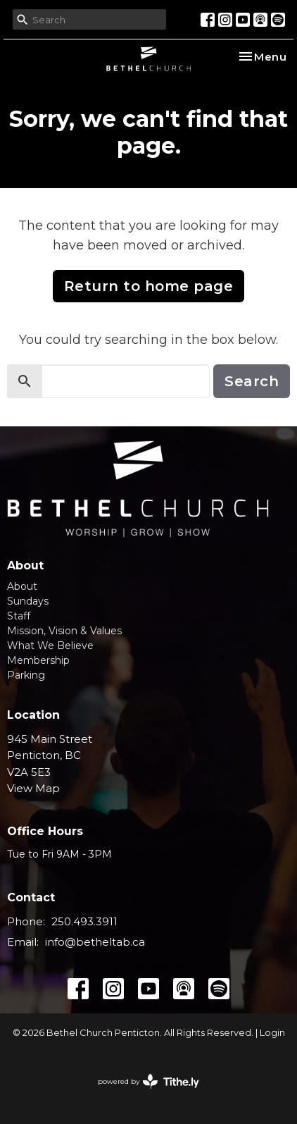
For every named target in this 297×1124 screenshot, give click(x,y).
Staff (18, 616)
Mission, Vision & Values (64, 630)
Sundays (28, 601)
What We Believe (50, 645)
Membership (38, 660)
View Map (33, 788)
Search (252, 381)
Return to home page (149, 286)
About (22, 586)
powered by (148, 1081)
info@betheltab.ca (95, 942)
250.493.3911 (84, 921)
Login (272, 1032)
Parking (26, 675)
